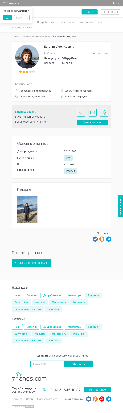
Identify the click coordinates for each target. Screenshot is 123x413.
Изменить (22, 17)
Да (7, 17)
